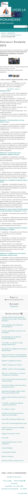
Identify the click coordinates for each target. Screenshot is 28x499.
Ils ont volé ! (5, 438)
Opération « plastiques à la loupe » (12, 361)
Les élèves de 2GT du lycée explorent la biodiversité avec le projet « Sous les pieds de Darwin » (14, 319)
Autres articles (14, 314)
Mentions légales (19, 481)
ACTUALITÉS (11, 33)
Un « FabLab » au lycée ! (8, 409)
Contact (14, 483)
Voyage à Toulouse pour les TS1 (11, 433)
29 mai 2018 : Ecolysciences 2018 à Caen (13, 419)
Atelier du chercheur (8, 456)
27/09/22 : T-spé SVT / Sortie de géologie (13, 369)
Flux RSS (23, 489)
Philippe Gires (14, 306)
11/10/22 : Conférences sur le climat (12, 365)
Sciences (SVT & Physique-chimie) (10, 35)
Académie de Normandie (14, 477)
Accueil (3, 33)
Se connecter (22, 493)
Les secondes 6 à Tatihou (9, 452)
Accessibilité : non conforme (14, 486)
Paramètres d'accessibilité (9, 489)
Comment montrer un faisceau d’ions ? (13, 460)
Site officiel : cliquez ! (13, 89)
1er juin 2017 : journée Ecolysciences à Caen (14, 423)
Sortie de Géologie (7, 448)
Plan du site (7, 481)
